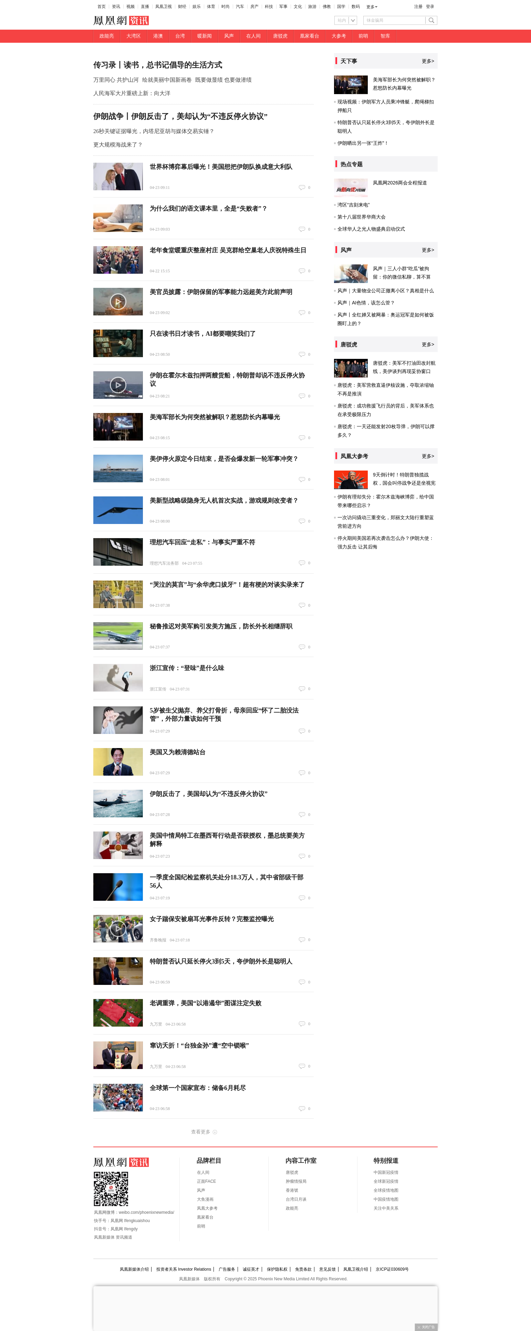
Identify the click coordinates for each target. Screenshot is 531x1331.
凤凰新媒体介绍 (134, 1269)
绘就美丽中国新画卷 (167, 80)
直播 (145, 6)
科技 (269, 6)
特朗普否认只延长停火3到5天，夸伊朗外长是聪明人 (221, 961)
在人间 (253, 36)
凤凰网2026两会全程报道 (400, 182)
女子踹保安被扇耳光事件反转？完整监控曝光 (212, 919)
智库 (385, 36)
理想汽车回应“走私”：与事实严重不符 (202, 542)
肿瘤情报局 (296, 1181)
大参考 (339, 36)
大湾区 (133, 36)
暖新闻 (204, 36)
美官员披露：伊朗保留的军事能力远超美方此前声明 (221, 292)
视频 (130, 6)
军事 (283, 6)
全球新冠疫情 (386, 1181)
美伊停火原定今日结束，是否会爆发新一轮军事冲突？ (224, 458)
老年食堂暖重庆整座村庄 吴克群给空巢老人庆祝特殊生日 (228, 250)
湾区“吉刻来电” (353, 205)
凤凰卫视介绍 (355, 1269)
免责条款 (303, 1269)
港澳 (158, 36)
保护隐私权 (277, 1269)
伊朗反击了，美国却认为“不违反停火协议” (209, 793)
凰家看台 (309, 36)
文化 (298, 6)
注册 (418, 6)
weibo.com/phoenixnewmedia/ (146, 1212)
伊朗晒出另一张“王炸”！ (363, 143)
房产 (254, 6)
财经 (182, 6)
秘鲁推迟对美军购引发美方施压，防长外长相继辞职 (221, 626)
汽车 (240, 6)
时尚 (225, 6)
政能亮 (107, 36)
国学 (341, 6)
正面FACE (206, 1181)
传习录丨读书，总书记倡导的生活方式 (157, 65)
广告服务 (227, 1269)
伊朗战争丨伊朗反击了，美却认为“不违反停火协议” (180, 116)
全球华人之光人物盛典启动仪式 (371, 229)
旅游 (312, 6)
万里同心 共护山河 (116, 80)
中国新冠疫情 (386, 1172)
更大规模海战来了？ (118, 145)
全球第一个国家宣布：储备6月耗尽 (198, 1088)
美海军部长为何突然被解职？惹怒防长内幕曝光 (215, 417)
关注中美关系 (386, 1208)
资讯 (116, 6)
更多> (428, 61)
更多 (370, 6)
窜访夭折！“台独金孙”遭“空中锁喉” (199, 1045)
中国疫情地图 (386, 1199)
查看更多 (200, 1132)
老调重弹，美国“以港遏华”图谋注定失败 (205, 1003)
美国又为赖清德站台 (178, 752)
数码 (356, 6)
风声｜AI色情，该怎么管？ (366, 302)
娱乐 (196, 6)
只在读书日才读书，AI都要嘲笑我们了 (203, 333)
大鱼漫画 (205, 1199)
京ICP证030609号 (392, 1269)
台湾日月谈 (296, 1199)
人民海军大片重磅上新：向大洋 (131, 93)
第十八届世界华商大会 (361, 217)
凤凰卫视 (163, 6)
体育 (211, 6)
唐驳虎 (280, 36)
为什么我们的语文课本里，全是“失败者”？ (209, 208)
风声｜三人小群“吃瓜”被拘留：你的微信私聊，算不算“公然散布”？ (402, 277)
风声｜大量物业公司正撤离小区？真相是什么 (385, 290)
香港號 (292, 1190)
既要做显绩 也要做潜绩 (223, 80)
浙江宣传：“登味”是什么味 (187, 668)
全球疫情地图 (386, 1190)
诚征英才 (251, 1269)
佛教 (327, 6)
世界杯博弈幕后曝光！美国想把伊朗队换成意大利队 (221, 166)
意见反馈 (327, 1269)
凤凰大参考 (207, 1208)
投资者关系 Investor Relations (183, 1269)
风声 (229, 36)
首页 (101, 6)
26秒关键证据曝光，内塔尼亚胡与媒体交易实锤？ (154, 131)
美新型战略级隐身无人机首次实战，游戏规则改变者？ (224, 500)
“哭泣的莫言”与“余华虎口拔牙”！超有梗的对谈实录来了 (227, 584)
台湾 (180, 36)
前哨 (363, 36)
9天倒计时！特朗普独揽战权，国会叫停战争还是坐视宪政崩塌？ (404, 483)
